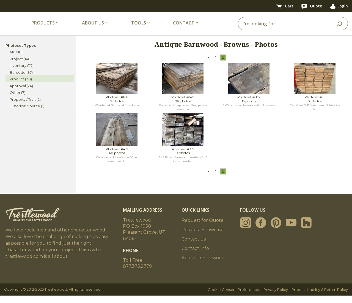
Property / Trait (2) (25, 107)
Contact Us (194, 246)
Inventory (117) (22, 73)
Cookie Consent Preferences (234, 297)
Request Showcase (203, 237)
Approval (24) (21, 93)
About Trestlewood (203, 265)
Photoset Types (21, 53)
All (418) (16, 60)
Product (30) (21, 86)
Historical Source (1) (27, 113)
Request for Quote (203, 227)
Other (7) (17, 100)
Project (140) (21, 66)
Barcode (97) (21, 80)
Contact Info (195, 255)
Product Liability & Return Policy (320, 297)
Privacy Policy (275, 297)
